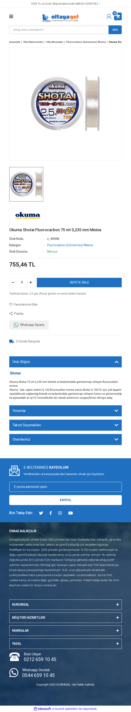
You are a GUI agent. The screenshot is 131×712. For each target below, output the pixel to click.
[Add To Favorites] (23, 304)
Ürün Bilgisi (21, 362)
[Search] (65, 29)
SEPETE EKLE (79, 282)
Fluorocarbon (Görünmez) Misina (70, 245)
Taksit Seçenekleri (27, 425)
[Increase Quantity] (30, 282)
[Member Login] (109, 16)
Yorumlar (19, 411)
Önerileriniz (21, 439)
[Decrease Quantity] (12, 282)
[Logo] (60, 16)
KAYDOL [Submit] (65, 500)
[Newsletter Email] (65, 487)
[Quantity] (21, 282)
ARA (115, 29)
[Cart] (118, 16)
